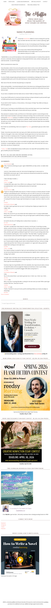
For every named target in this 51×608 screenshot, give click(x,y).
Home (4, 1)
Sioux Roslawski (7, 164)
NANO (14, 154)
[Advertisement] (25, 589)
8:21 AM (6, 222)
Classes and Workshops (23, 1)
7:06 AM (6, 188)
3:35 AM (6, 180)
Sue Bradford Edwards (9, 204)
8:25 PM (6, 292)
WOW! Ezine (12, 1)
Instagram (3, 525)
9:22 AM (6, 246)
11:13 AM (6, 270)
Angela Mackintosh (8, 224)
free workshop (38, 353)
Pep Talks (28, 126)
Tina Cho (6, 279)
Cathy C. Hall (5, 148)
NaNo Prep (10, 117)
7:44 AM (6, 210)
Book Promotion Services (18, 4)
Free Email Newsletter (33, 4)
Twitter (3, 526)
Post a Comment (5, 294)
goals (10, 154)
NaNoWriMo (27, 38)
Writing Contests (36, 1)
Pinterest (3, 528)
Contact (45, 1)
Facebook (3, 523)
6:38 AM (6, 202)
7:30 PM (6, 285)
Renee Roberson (8, 189)
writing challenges (22, 156)
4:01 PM (6, 278)
